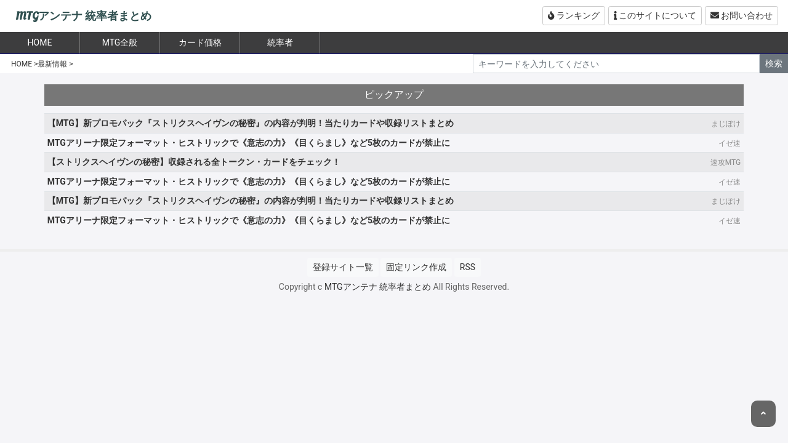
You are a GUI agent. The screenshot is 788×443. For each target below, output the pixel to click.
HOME (21, 64)
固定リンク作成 (416, 267)
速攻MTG (725, 162)
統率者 (280, 42)
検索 (773, 63)
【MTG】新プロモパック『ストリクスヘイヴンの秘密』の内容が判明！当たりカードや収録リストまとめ (250, 123)
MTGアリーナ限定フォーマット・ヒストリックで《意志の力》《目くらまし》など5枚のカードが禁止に (248, 143)
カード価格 (200, 42)
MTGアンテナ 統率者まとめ (83, 16)
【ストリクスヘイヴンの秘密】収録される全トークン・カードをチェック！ (193, 162)
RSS (467, 267)
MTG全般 (120, 42)
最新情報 (52, 64)
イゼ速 (729, 143)
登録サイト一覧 (343, 267)
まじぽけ (726, 123)
